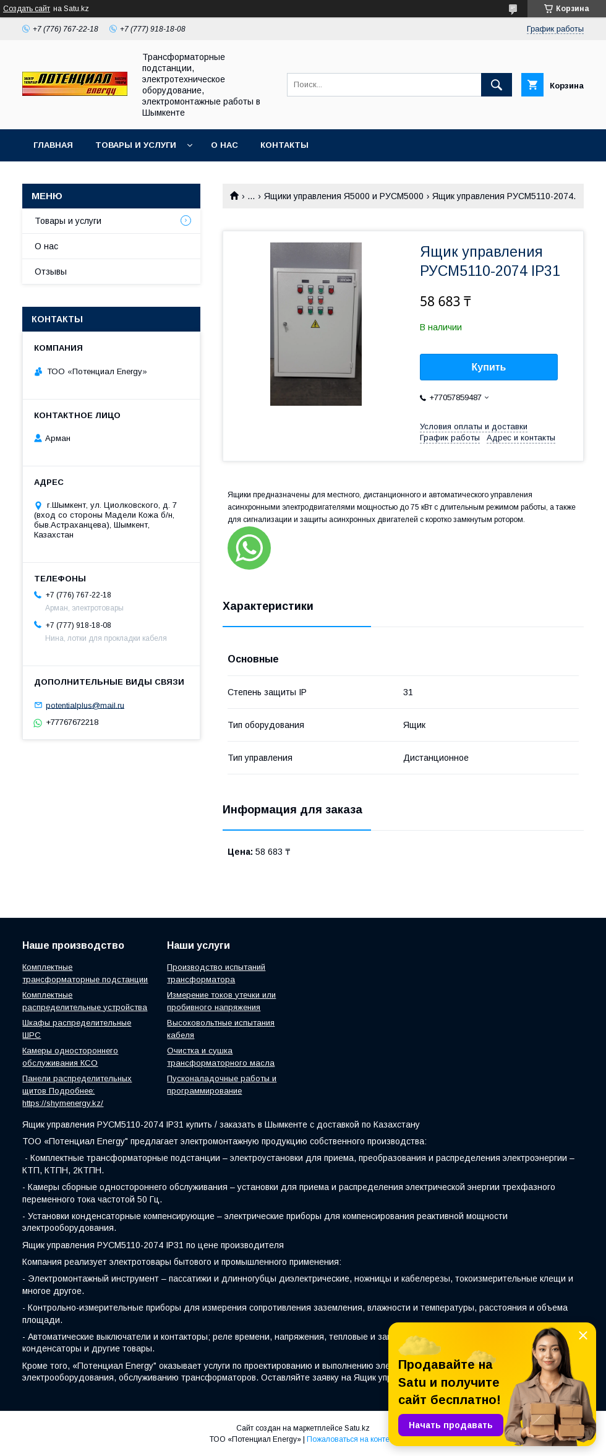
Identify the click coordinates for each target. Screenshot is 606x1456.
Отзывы (51, 271)
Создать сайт (26, 8)
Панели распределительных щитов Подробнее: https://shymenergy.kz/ (77, 1091)
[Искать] (496, 84)
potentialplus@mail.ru (85, 704)
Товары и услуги (135, 145)
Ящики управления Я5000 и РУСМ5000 (344, 196)
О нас (224, 145)
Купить (489, 367)
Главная (53, 145)
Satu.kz (357, 1428)
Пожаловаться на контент (352, 1439)
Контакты (284, 145)
